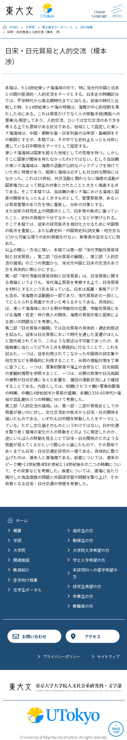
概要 (17, 530)
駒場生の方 (83, 540)
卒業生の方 (83, 596)
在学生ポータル (27, 589)
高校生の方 (83, 530)
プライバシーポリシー (61, 656)
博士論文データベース (57, 27)
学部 (17, 540)
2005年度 (86, 27)
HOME (13, 27)
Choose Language (99, 13)
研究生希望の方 (87, 586)
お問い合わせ (34, 636)
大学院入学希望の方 (91, 550)
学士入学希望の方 (89, 560)
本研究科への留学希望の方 (95, 573)
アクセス (93, 636)
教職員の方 (83, 606)
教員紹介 (21, 570)
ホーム (22, 520)
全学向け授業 (25, 580)
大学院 (30, 27)
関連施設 (21, 560)
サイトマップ (108, 656)
